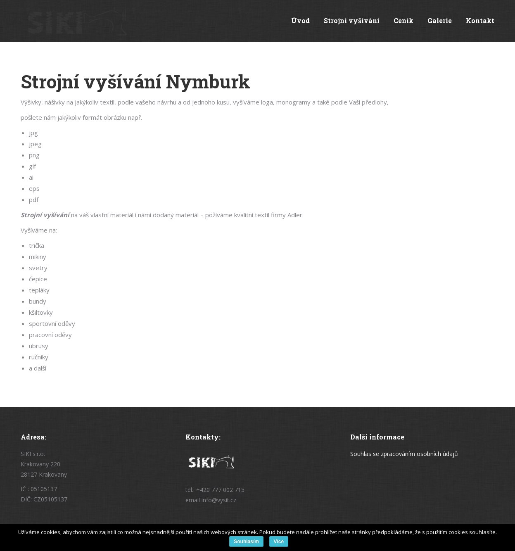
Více (279, 541)
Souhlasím (246, 541)
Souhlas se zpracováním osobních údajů (404, 454)
